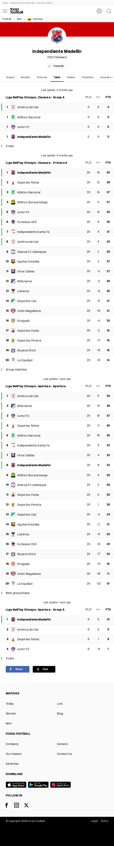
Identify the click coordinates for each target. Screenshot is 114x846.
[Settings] (99, 11)
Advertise (12, 764)
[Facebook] (9, 806)
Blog (60, 713)
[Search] (109, 11)
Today (10, 703)
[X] (29, 806)
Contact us (64, 754)
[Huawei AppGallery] (61, 785)
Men (19, 19)
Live (60, 703)
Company (12, 744)
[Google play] (39, 785)
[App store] (17, 785)
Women (11, 713)
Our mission (14, 754)
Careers (62, 744)
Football (6, 19)
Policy (104, 821)
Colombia (35, 19)
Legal (94, 821)
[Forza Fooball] (16, 11)
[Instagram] (19, 806)
